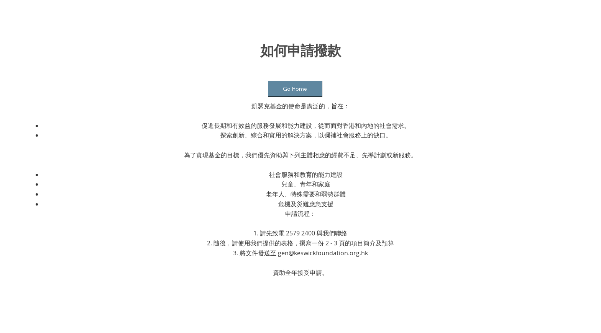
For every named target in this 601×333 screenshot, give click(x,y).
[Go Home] (295, 89)
